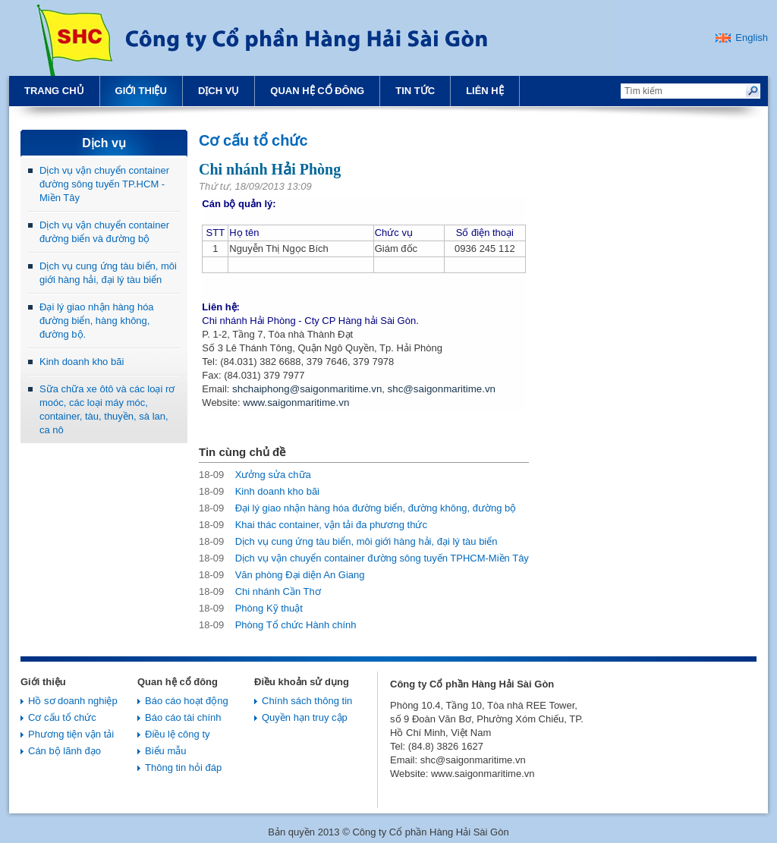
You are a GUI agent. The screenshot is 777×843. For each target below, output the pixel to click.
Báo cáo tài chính (183, 717)
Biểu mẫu (165, 750)
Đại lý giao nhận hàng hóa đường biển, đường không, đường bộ (357, 508)
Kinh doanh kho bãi (81, 361)
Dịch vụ (218, 90)
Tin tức (415, 90)
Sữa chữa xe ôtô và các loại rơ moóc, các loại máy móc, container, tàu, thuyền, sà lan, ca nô (107, 409)
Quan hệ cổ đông (317, 90)
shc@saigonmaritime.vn (441, 389)
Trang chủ (54, 90)
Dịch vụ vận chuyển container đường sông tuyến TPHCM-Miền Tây (364, 558)
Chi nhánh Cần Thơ (260, 591)
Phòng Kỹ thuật (251, 608)
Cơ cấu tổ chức (62, 717)
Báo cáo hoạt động (186, 700)
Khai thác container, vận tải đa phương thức (313, 524)
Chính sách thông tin (307, 700)
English (751, 37)
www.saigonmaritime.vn (296, 402)
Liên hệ (485, 90)
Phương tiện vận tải (71, 734)
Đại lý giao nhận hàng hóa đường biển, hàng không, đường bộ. (96, 320)
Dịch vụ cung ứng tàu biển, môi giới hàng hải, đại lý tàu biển (108, 272)
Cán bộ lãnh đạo (64, 750)
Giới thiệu (141, 90)
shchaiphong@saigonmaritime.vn (307, 389)
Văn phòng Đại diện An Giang (282, 574)
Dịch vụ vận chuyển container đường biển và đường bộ (104, 231)
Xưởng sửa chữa (255, 474)
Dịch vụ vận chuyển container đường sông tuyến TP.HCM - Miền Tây (104, 184)
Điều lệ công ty (177, 734)
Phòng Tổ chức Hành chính (278, 625)
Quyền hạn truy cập (305, 717)
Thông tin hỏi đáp (183, 767)
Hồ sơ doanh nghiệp (73, 700)
